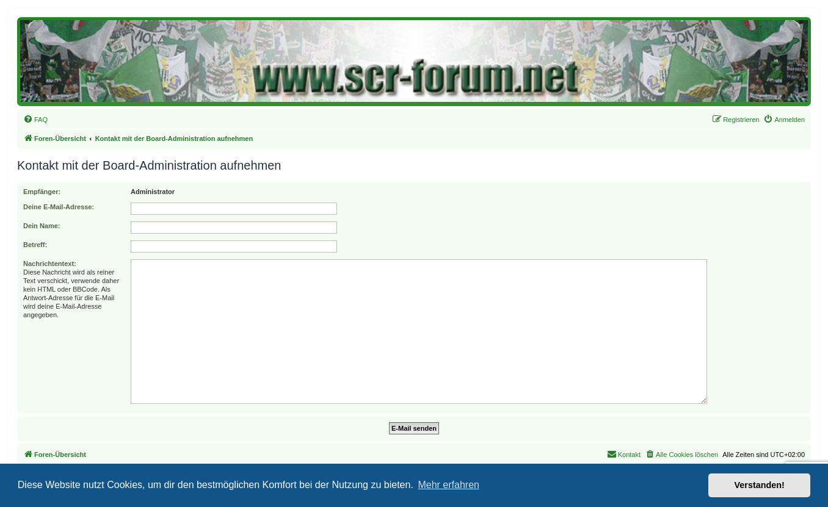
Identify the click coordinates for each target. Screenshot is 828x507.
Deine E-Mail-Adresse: (58, 206)
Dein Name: (41, 225)
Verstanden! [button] (760, 485)
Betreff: (35, 244)
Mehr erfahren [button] (448, 485)
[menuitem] (35, 119)
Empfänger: (41, 191)
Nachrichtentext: (49, 263)
